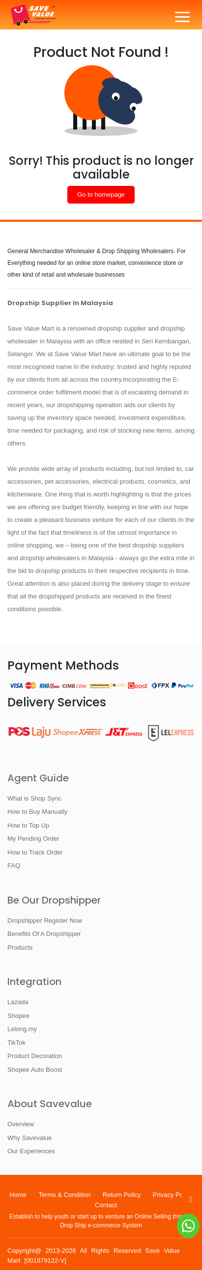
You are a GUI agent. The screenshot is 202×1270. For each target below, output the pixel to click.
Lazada (18, 1002)
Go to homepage (101, 194)
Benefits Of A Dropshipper (44, 933)
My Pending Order (33, 838)
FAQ (13, 865)
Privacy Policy (173, 1194)
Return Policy (122, 1194)
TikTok (16, 1042)
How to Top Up (28, 825)
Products (19, 947)
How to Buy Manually (37, 811)
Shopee (18, 1015)
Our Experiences (31, 1151)
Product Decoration (34, 1056)
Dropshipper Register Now (44, 920)
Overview (20, 1124)
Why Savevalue (29, 1137)
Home (18, 1194)
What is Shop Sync (34, 798)
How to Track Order (35, 852)
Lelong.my (22, 1029)
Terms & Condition (64, 1194)
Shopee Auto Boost (34, 1069)
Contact (106, 1205)
